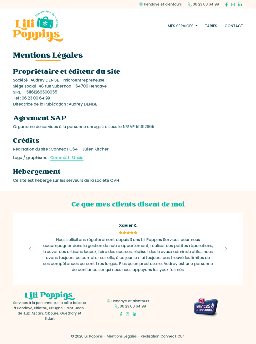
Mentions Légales (122, 336)
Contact (234, 25)
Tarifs (211, 25)
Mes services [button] (181, 25)
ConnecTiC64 (172, 336)
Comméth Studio (67, 157)
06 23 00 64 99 (203, 4)
